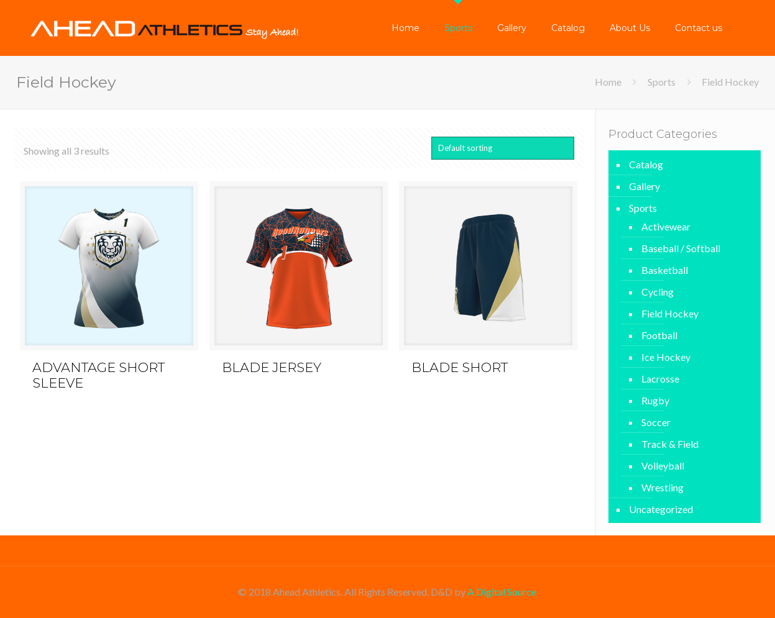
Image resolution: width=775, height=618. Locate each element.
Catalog (646, 164)
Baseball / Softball (680, 248)
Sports (662, 82)
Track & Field (670, 444)
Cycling (657, 292)
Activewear (665, 226)
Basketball (664, 270)
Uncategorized (661, 509)
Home (608, 82)
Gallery (644, 186)
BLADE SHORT (459, 367)
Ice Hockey (665, 357)
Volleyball (662, 465)
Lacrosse (660, 378)
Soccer (656, 422)
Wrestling (662, 487)
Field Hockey (670, 313)
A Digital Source (501, 592)
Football (659, 335)
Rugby (655, 400)
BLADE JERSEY (271, 367)
